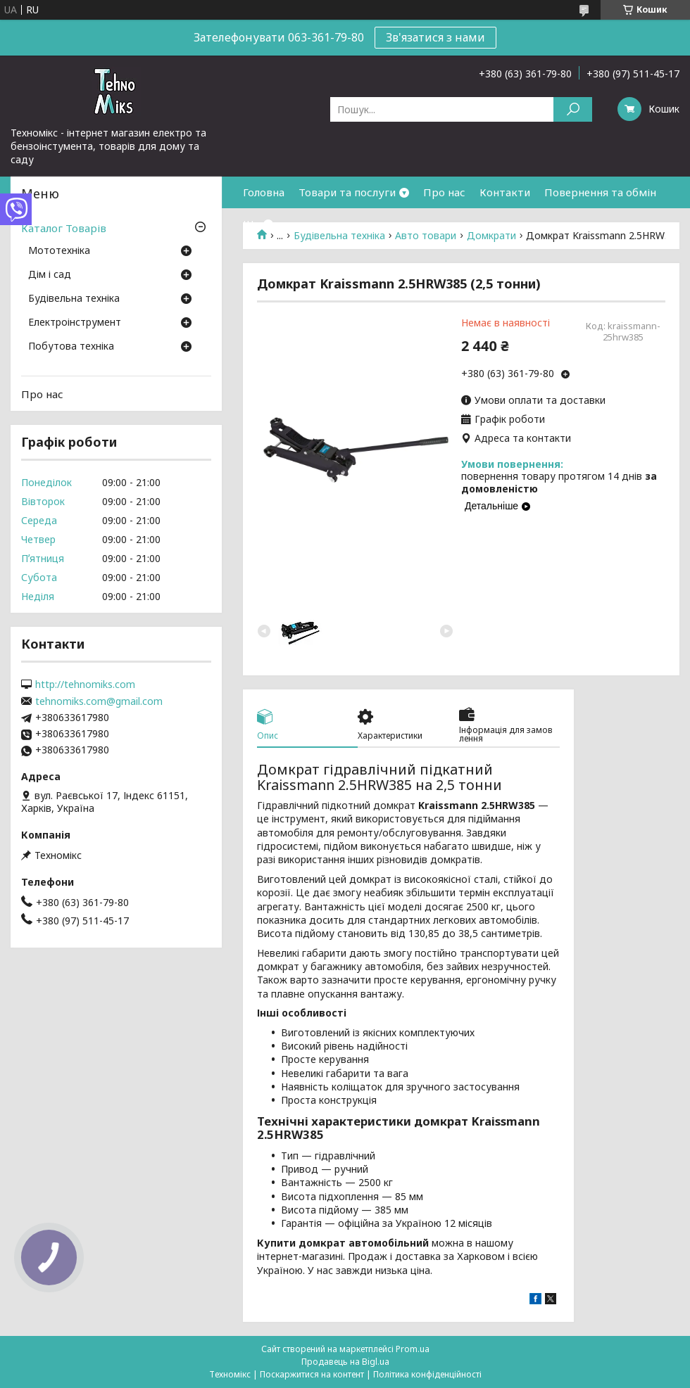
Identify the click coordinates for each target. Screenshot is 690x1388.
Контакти (504, 192)
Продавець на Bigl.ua (345, 1362)
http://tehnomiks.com (85, 684)
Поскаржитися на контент (312, 1374)
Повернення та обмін (600, 192)
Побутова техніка (71, 346)
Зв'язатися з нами (435, 37)
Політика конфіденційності (427, 1374)
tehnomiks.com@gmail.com (99, 701)
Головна (263, 192)
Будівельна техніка (74, 299)
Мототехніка (59, 251)
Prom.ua (412, 1349)
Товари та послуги (347, 192)
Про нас (444, 192)
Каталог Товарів (63, 228)
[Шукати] (572, 109)
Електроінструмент (74, 323)
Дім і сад (49, 275)
